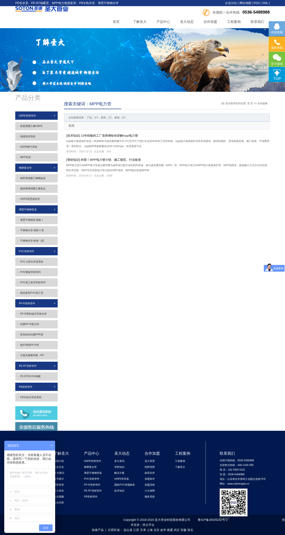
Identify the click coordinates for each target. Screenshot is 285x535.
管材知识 (73, 159)
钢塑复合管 (25, 167)
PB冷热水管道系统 (30, 397)
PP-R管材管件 (27, 303)
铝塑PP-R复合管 (29, 324)
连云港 (127, 530)
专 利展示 (59, 472)
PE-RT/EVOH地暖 (30, 376)
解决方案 (119, 472)
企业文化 (59, 467)
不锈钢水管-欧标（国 (32, 240)
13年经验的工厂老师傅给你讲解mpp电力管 (109, 135)
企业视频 (59, 496)
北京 (156, 530)
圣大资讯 (119, 461)
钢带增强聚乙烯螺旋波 (33, 178)
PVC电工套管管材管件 (33, 282)
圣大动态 (187, 22)
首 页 (250, 103)
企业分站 (231, 3)
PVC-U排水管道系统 (31, 261)
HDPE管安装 (121, 478)
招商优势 (150, 467)
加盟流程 (150, 484)
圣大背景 (150, 461)
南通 (170, 530)
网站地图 (245, 3)
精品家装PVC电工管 (31, 292)
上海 (150, 530)
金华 (163, 530)
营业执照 (225, 518)
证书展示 (59, 478)
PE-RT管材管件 (28, 365)
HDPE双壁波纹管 (30, 198)
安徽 (183, 530)
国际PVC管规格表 (124, 484)
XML (265, 3)
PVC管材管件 (26, 251)
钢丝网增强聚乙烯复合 (33, 188)
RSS (257, 3)
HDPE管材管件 (27, 115)
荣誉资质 (59, 484)
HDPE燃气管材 (28, 146)
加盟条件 (150, 478)
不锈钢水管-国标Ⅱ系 (32, 230)
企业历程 (59, 502)
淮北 (190, 530)
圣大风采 (59, 490)
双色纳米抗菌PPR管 (31, 334)
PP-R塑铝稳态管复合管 (33, 313)
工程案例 (234, 22)
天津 (143, 530)
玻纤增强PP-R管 (29, 344)
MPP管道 (25, 157)
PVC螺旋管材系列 (30, 272)
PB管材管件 (25, 386)
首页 (116, 22)
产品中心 (163, 22)
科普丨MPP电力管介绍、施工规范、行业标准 (111, 159)
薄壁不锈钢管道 (28, 209)
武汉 (177, 530)
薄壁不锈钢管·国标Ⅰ (32, 219)
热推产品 (98, 530)
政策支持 (150, 472)
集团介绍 (59, 461)
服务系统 (150, 496)
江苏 (136, 530)
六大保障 (150, 490)
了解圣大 (140, 22)
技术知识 (73, 135)
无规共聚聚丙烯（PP (32, 355)
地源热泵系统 (27, 136)
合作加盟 (210, 22)
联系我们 (257, 22)
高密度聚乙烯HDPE (31, 126)
